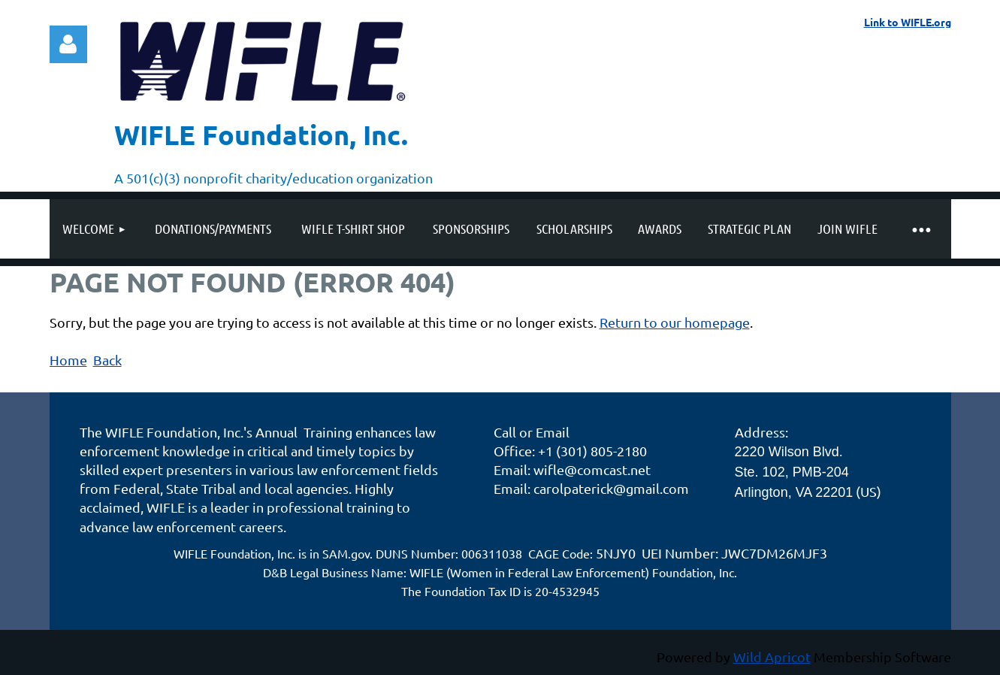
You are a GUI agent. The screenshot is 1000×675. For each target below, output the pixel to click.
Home (68, 360)
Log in (68, 44)
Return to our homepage (675, 322)
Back (107, 360)
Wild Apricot (772, 656)
